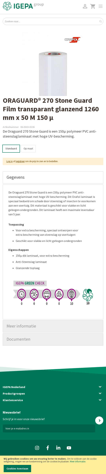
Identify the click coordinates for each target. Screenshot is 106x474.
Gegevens (16, 177)
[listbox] (53, 149)
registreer (20, 161)
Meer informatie (77, 461)
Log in (9, 161)
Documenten (18, 339)
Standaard (11, 148)
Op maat (28, 148)
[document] (53, 464)
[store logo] (23, 6)
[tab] (53, 177)
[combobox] (53, 21)
